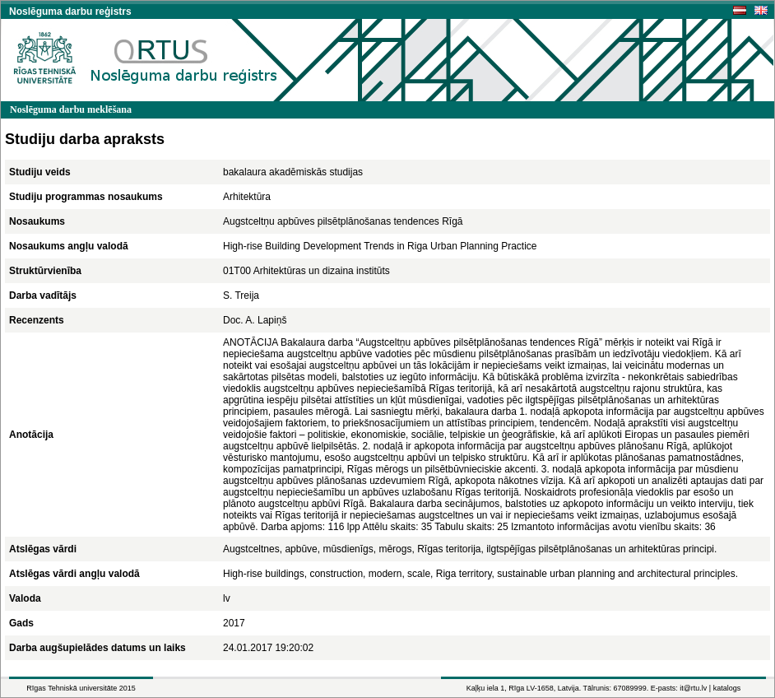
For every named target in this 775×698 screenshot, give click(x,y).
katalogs (727, 688)
